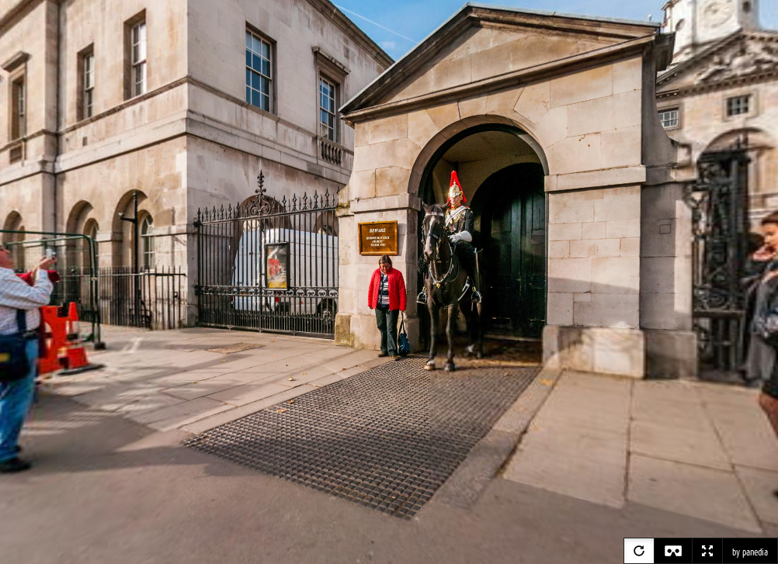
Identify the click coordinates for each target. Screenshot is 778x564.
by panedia (750, 552)
